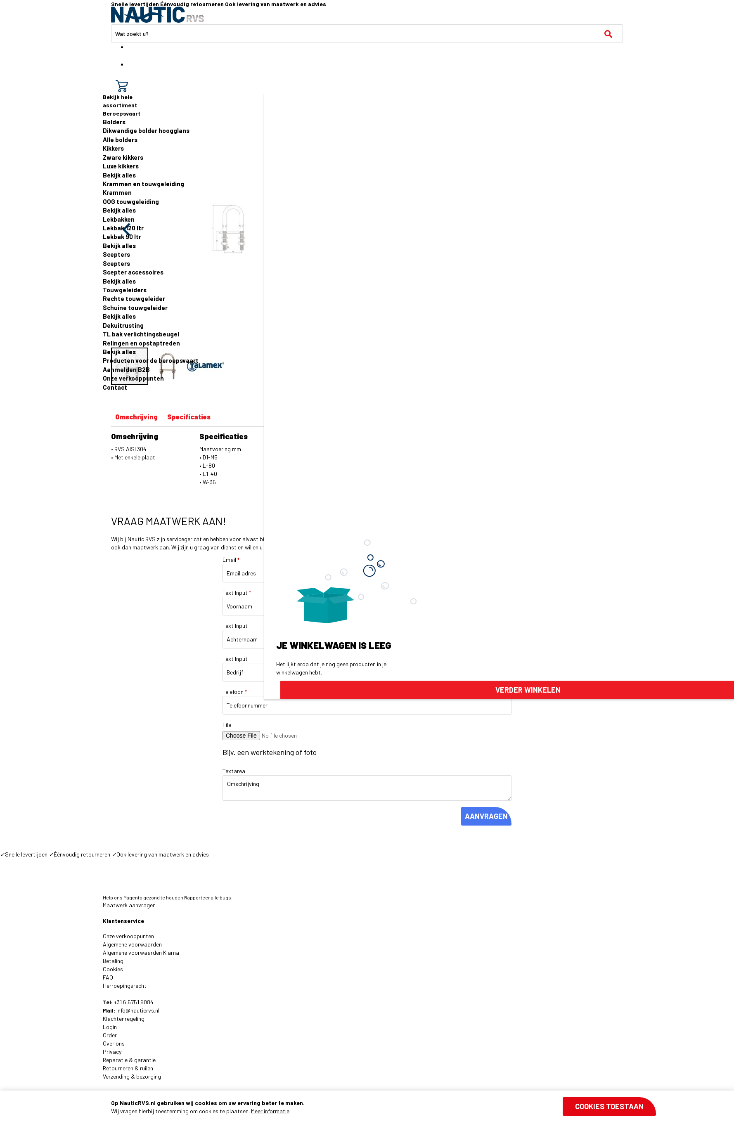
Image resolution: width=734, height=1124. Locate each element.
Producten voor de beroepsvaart (151, 360)
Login (110, 1026)
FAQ (108, 977)
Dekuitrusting (123, 325)
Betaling (113, 960)
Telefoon (235, 691)
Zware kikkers (123, 157)
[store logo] (157, 15)
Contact (115, 387)
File (227, 724)
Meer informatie (270, 1111)
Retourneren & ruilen (128, 1068)
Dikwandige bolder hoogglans (146, 130)
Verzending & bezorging (132, 1076)
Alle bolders (120, 139)
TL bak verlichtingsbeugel (141, 334)
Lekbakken (119, 219)
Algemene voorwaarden (132, 944)
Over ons (114, 1043)
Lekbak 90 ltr (122, 236)
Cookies (113, 969)
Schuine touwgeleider (135, 307)
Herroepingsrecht (125, 985)
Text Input (237, 592)
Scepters (116, 254)
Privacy (112, 1051)
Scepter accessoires (133, 272)
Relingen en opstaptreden (141, 343)
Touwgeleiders (125, 289)
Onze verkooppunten (133, 378)
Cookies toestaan (609, 1106)
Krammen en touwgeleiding (143, 183)
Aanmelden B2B (126, 369)
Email (231, 559)
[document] (383, 1107)
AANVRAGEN (486, 816)
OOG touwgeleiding (131, 201)
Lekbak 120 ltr (123, 228)
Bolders (114, 121)
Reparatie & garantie (129, 1059)
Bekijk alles (119, 175)
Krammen (117, 192)
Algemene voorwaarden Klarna (141, 952)
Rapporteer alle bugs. (208, 897)
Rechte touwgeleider (134, 298)
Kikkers (113, 148)
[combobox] (367, 33)
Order (110, 1035)
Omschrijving (136, 417)
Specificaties (189, 417)
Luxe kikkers (121, 166)
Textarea (234, 770)
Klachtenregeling (123, 1018)
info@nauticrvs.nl (137, 1010)
